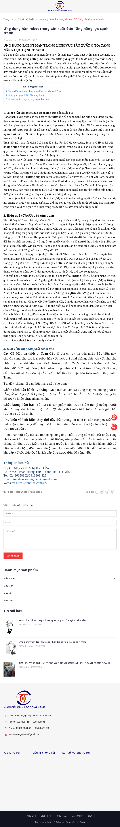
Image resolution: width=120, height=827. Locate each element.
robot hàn (18, 492)
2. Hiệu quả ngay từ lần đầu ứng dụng (25, 95)
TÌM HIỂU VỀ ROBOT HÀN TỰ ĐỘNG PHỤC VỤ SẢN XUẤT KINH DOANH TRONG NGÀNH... (65, 663)
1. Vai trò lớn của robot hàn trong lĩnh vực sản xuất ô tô (33, 91)
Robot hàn (23, 340)
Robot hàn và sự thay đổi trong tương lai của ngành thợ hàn (52, 620)
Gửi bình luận (13, 555)
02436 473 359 (42, 728)
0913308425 (23, 722)
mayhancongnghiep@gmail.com (24, 734)
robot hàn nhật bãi (33, 492)
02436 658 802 (23, 728)
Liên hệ (91, 816)
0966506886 (39, 722)
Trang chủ (30, 816)
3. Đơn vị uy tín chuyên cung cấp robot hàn (27, 99)
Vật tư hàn (77, 816)
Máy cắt (8, 593)
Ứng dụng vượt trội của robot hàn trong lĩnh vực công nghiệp (52, 641)
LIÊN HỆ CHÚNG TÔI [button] (44, 752)
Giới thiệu (46, 816)
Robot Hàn (9, 578)
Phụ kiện (8, 600)
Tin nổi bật (13, 611)
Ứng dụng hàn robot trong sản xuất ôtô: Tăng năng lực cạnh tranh (56, 30)
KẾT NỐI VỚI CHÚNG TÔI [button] (76, 752)
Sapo (82, 822)
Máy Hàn (8, 585)
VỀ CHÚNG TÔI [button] (12, 752)
